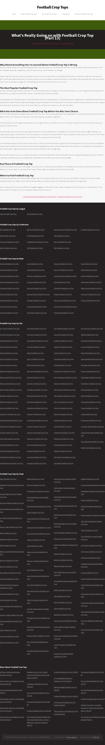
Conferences (66, 14)
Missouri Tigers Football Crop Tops (38, 636)
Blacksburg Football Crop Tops (10, 384)
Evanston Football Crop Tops (36, 384)
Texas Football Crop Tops (89, 264)
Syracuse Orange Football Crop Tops (93, 485)
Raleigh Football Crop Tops (63, 451)
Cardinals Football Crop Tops (9, 579)
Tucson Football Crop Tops (90, 408)
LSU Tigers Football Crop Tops (37, 585)
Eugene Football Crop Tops (36, 377)
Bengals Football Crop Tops (9, 539)
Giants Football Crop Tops (35, 512)
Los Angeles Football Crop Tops (64, 329)
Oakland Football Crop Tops (63, 414)
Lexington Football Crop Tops (36, 463)
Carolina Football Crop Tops (9, 408)
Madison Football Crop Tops (63, 347)
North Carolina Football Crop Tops (65, 276)
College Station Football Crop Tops (11, 463)
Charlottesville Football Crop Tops (11, 420)
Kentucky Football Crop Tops (36, 276)
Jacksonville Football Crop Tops (37, 433)
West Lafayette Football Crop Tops (92, 442)
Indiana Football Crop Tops (9, 313)
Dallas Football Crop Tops (35, 353)
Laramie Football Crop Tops (36, 451)
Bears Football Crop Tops (8, 533)
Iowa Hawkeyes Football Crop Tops (38, 534)
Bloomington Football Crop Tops (11, 390)
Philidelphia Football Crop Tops (64, 433)
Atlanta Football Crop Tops (9, 353)
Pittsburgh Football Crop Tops (64, 439)
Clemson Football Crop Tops (9, 445)
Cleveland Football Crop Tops (9, 451)
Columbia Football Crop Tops (36, 329)
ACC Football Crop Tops (8, 230)
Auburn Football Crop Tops (9, 359)
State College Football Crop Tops (91, 359)
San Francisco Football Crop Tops (92, 329)
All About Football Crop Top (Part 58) (66, 696)
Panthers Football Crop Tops (63, 560)
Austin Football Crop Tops (8, 365)
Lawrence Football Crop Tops (36, 457)
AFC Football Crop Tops (7, 236)
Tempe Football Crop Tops (89, 396)
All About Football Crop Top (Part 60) (39, 711)
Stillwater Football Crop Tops (90, 365)
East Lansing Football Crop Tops (37, 371)
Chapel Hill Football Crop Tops (10, 414)
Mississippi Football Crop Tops (37, 313)
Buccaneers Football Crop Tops (10, 573)
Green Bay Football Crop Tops (37, 402)
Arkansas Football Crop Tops (9, 276)
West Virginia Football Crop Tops (91, 288)
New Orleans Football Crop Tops (64, 396)
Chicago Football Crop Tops (9, 433)
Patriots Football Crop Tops (63, 566)
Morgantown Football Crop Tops (64, 371)
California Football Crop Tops (9, 282)
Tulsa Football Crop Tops (89, 414)
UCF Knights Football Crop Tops (91, 545)
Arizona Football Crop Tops (9, 270)
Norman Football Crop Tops (63, 408)
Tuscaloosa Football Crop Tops (91, 420)
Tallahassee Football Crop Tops (91, 377)
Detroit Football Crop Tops (35, 365)
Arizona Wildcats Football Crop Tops (12, 503)
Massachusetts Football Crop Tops (38, 294)
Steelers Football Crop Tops (90, 479)
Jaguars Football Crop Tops (36, 540)
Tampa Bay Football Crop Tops (91, 384)
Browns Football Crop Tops (9, 567)
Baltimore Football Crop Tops (9, 371)
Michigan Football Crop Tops (36, 300)
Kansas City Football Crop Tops (37, 439)
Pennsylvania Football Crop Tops (65, 300)
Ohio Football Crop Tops (62, 282)
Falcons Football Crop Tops (36, 485)
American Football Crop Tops (9, 242)
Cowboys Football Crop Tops (9, 636)
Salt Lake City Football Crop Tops (65, 457)
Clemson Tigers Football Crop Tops (11, 615)
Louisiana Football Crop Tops (36, 282)
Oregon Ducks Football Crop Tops (65, 539)
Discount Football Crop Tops (84, 14)
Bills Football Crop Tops (8, 545)
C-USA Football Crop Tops (35, 236)
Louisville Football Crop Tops (63, 335)
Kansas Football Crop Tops (35, 270)
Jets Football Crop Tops (35, 546)
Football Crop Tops (52, 7)
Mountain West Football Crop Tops (65, 230)
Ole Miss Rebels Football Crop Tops (65, 533)
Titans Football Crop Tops (89, 530)
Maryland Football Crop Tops (36, 288)
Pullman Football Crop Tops (63, 445)
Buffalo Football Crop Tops (9, 402)
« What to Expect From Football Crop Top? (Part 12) (39, 197)
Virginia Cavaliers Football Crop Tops (93, 579)
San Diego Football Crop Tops (63, 463)
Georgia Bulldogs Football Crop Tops (39, 506)
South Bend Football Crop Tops (91, 341)
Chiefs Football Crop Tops (8, 600)
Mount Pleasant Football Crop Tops (65, 377)
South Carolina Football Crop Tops (65, 307)
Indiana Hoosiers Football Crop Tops (39, 527)
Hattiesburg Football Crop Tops (37, 408)
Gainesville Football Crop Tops (37, 396)
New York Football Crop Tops (63, 270)
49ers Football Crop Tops (8, 479)
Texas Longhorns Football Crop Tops (93, 515)
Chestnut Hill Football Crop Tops (11, 427)
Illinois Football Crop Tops (8, 307)
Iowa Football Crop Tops (35, 264)
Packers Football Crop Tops (63, 554)
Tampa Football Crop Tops (89, 390)
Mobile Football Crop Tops (62, 365)
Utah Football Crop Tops (89, 270)
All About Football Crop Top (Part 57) (93, 699)
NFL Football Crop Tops (49, 14)
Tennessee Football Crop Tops (64, 313)
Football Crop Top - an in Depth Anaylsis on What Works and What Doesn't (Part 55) (38, 675)
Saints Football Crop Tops (62, 609)
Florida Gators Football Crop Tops (38, 491)
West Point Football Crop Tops (91, 448)
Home (14, 14)
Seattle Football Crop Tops (89, 335)
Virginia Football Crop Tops (89, 276)
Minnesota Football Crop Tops (37, 307)
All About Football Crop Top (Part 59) (66, 672)
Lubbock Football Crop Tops (63, 341)
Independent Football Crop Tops (37, 242)
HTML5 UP (95, 737)
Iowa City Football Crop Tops (36, 427)
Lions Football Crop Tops (35, 570)
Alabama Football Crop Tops (9, 264)
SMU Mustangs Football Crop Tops (65, 621)
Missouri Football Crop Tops (63, 264)
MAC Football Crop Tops (35, 248)
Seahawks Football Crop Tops (63, 615)
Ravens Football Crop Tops (63, 602)
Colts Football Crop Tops (8, 630)
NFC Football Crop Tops (62, 236)
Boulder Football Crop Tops (9, 396)
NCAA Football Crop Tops (29, 14)
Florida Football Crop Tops (9, 294)
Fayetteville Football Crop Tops (37, 390)
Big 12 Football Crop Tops (8, 248)
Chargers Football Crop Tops (9, 594)
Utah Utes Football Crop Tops (90, 558)
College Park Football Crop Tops (10, 457)
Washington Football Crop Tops (91, 282)
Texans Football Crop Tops (89, 500)
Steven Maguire (72, 737)
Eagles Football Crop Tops (35, 479)
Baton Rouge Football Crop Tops (10, 377)
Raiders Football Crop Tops (63, 590)
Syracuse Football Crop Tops (90, 371)
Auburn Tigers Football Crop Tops (11, 527)
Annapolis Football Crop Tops (9, 335)
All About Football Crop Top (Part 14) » (69, 197)
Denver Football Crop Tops (36, 359)
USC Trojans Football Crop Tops (91, 552)
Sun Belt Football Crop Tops (90, 230)
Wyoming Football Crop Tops (90, 300)
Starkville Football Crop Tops (90, 353)
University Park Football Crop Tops (92, 427)
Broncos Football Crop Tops (9, 560)
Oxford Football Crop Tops (62, 427)
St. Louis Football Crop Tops (90, 347)
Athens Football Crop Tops (9, 347)
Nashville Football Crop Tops (63, 384)
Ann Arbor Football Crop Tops (10, 329)
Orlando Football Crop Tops (63, 420)
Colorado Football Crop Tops (9, 288)
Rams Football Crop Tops (62, 596)
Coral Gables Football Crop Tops (37, 341)
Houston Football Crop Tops (36, 414)
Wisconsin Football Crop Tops (90, 294)
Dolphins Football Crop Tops (9, 642)
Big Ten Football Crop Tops (36, 230)
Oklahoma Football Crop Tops (64, 288)
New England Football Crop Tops (65, 390)
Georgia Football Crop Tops (9, 300)
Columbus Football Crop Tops (37, 335)
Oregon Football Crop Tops (63, 294)
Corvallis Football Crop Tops (36, 347)
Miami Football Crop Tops (62, 353)
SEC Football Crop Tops (61, 248)
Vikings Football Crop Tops (89, 573)
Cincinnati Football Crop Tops (9, 439)
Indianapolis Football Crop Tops (37, 420)
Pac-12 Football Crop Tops (62, 242)
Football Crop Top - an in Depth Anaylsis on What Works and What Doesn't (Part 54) (92, 708)
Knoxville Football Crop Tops (36, 445)
